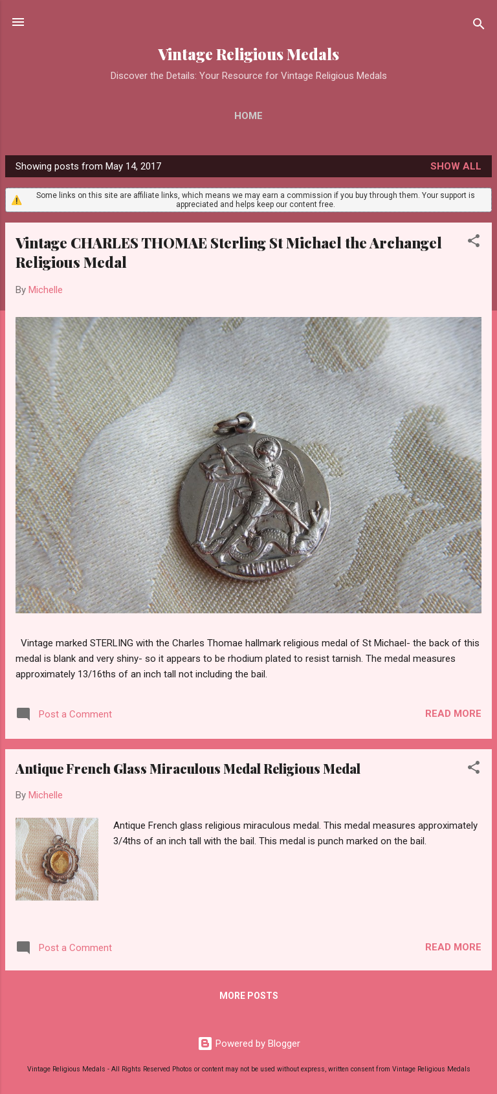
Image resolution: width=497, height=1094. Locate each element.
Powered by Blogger (248, 1043)
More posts (248, 995)
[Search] (479, 26)
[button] (473, 243)
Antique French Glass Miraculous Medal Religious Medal (188, 768)
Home (248, 116)
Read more (453, 713)
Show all (455, 166)
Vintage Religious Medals (248, 54)
